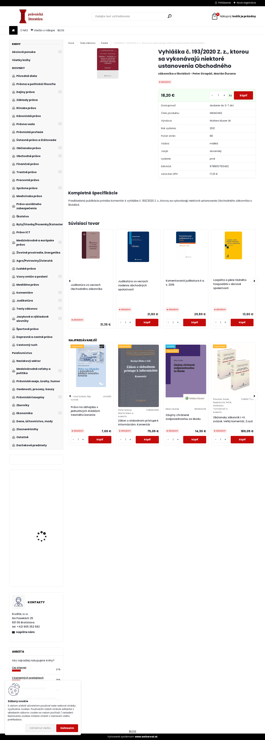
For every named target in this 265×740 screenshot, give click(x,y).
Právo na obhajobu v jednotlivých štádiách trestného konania (85, 411)
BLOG (61, 30)
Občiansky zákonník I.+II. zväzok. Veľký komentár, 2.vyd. (233, 419)
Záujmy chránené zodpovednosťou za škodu (183, 417)
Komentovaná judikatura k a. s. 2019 (185, 283)
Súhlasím (67, 728)
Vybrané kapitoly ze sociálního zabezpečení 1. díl (45, 492)
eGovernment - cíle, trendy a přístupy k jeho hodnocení (45, 564)
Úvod (71, 43)
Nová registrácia (246, 2)
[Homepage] (13, 30)
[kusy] (216, 95)
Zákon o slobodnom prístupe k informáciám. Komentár (138, 422)
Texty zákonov (87, 43)
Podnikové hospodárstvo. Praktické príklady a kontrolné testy (46, 530)
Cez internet (19, 667)
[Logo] (32, 16)
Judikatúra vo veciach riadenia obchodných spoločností (133, 285)
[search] (170, 16)
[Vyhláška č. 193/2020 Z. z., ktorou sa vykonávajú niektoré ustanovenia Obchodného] (107, 63)
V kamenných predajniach (28, 677)
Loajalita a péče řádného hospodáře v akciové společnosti (229, 284)
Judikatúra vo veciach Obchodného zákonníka (86, 287)
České (104, 43)
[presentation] (69, 281)
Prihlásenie (224, 2)
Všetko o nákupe (43, 30)
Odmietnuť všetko (40, 728)
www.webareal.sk (146, 736)
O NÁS (24, 30)
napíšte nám (25, 632)
